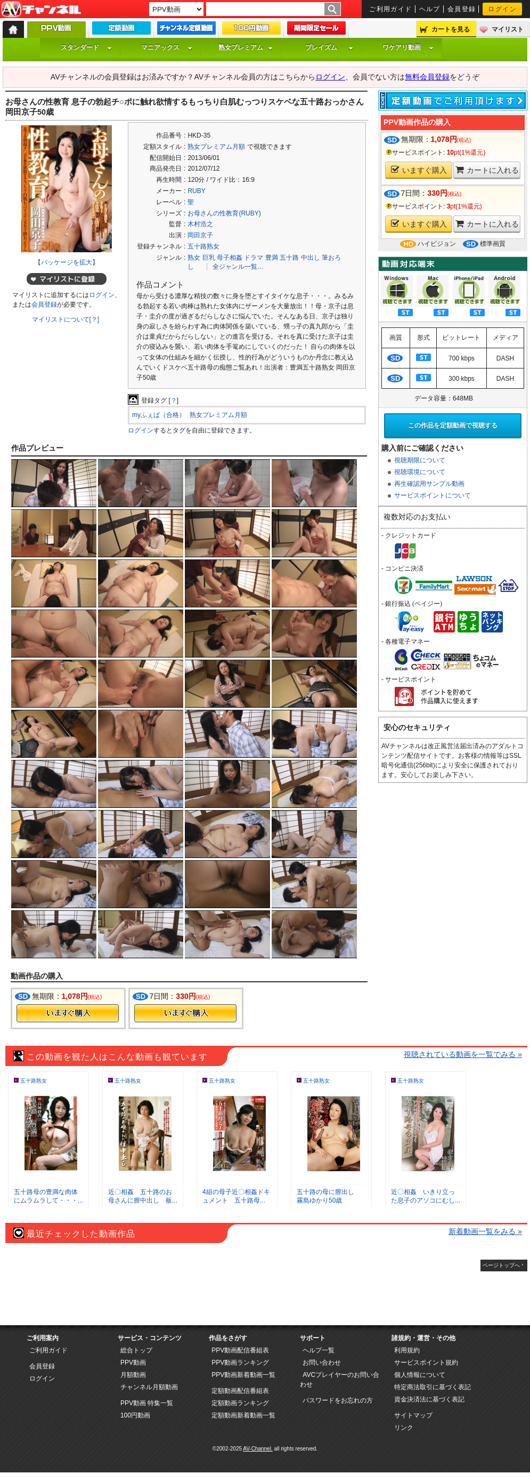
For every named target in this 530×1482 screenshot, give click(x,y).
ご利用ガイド (390, 9)
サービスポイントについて (432, 495)
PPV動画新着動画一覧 (243, 1375)
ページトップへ (501, 1265)
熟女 (193, 257)
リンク (403, 1427)
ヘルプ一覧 (319, 1350)
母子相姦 (229, 257)
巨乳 (208, 257)
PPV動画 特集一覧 (146, 1403)
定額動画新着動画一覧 (243, 1415)
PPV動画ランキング (240, 1362)
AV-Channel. (257, 1449)
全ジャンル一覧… (238, 266)
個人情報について (419, 1375)
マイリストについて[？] (66, 319)
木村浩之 (200, 224)
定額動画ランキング (240, 1403)
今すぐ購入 (68, 1013)
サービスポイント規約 (426, 1362)
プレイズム (329, 47)
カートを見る (450, 29)
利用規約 (407, 1350)
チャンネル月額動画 (149, 1387)
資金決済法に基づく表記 (429, 1399)
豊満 (271, 257)
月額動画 (133, 1375)
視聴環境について (419, 472)
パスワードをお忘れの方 (338, 1400)
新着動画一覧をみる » (485, 1231)
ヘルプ (430, 9)
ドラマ (253, 257)
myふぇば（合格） (158, 415)
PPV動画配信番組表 (240, 1350)
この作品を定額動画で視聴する (453, 425)
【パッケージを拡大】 (67, 262)
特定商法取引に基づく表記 (432, 1387)
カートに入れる (487, 169)
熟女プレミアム (245, 47)
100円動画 (135, 1415)
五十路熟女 (203, 246)
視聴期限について (419, 460)
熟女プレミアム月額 (216, 146)
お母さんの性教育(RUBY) (223, 213)
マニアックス (166, 47)
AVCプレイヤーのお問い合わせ (339, 1379)
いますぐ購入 (419, 169)
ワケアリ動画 (408, 47)
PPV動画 (133, 1362)
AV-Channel (41, 9)
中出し (310, 257)
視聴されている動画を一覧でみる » (463, 1054)
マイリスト (508, 29)
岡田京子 (200, 235)
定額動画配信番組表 (240, 1391)
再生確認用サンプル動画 (429, 483)
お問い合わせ (322, 1362)
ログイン (502, 9)
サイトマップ (413, 1415)
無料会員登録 (427, 77)
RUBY (196, 191)
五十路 (289, 257)
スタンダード (86, 47)
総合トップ (136, 1350)
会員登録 (461, 9)
